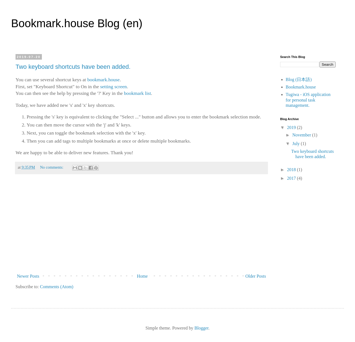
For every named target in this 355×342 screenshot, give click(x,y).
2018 (292, 169)
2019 (292, 127)
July (296, 143)
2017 (292, 178)
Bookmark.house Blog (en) (77, 23)
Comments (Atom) (56, 286)
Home (142, 276)
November (302, 135)
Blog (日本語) (299, 79)
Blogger (201, 328)
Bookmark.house (301, 87)
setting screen (113, 86)
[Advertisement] (141, 225)
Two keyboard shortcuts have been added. (73, 66)
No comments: (52, 167)
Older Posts (255, 276)
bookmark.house (103, 79)
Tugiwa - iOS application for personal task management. (308, 99)
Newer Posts (28, 276)
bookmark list (137, 93)
